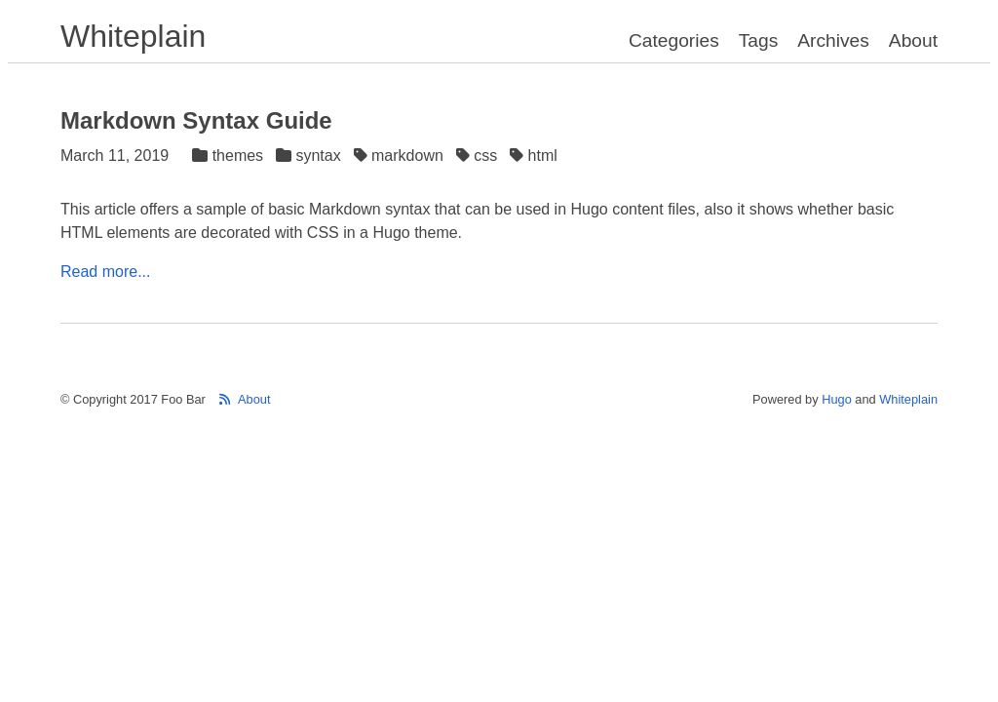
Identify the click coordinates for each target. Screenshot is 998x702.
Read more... (105, 271)
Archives (833, 40)
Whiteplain (133, 36)
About (913, 40)
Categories (674, 40)
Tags (759, 40)
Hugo (837, 399)
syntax (310, 155)
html (535, 155)
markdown (401, 155)
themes (229, 155)
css (479, 155)
